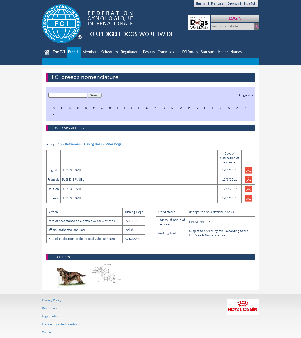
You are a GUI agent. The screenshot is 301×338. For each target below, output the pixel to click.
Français (217, 3)
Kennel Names (230, 51)
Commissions (168, 51)
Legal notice (50, 316)
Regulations (130, 51)
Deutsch (233, 3)
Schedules (109, 51)
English (201, 3)
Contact (47, 332)
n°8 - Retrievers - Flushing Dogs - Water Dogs (89, 144)
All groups (246, 95)
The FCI (59, 51)
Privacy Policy (51, 300)
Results (149, 51)
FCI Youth (190, 51)
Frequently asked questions (61, 324)
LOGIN (235, 18)
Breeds (73, 51)
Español (249, 3)
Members (90, 51)
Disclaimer (49, 308)
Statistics (208, 51)
